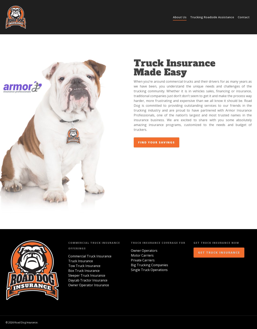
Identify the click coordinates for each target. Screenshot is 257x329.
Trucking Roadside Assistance (212, 17)
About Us (180, 17)
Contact (244, 17)
